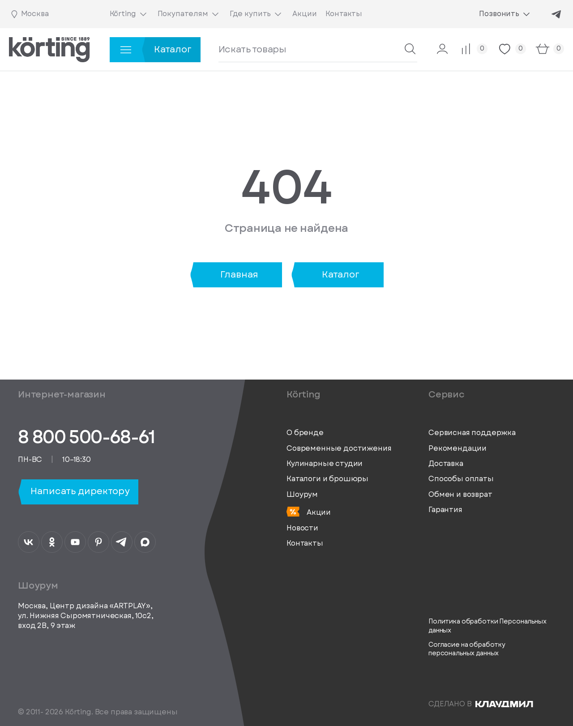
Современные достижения (338, 448)
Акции (308, 512)
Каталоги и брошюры (327, 479)
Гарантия (445, 510)
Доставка (445, 464)
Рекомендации (457, 448)
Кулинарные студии (324, 464)
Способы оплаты (461, 479)
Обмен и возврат (460, 495)
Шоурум (302, 495)
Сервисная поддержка (472, 433)
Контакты (304, 543)
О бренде (305, 433)
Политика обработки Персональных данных (487, 626)
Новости (302, 528)
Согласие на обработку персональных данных (466, 649)
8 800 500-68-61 (86, 437)
